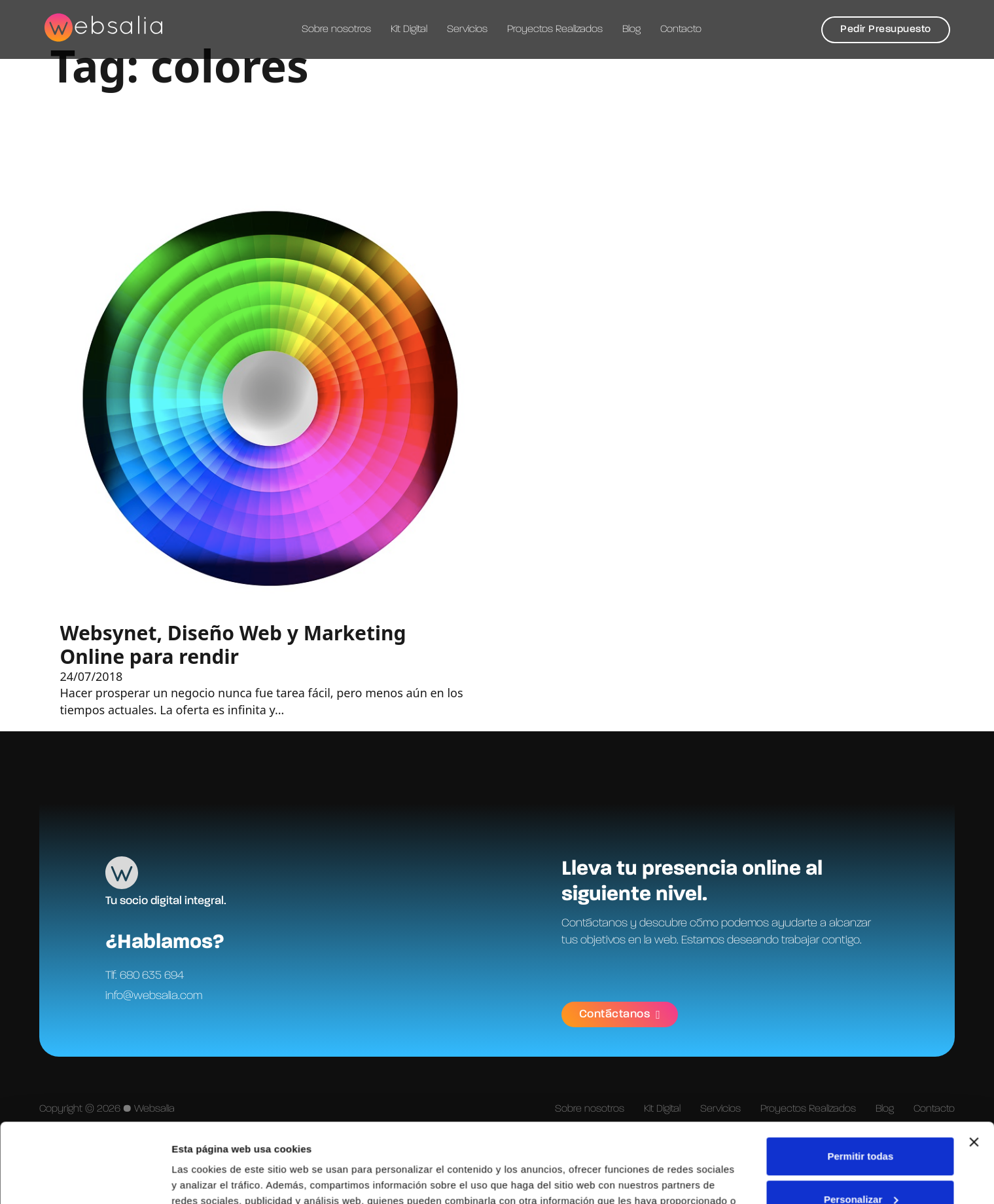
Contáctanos (620, 1014)
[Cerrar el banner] (973, 1067)
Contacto (680, 29)
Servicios (467, 29)
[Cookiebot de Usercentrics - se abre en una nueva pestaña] (84, 1178)
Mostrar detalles (209, 1178)
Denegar (860, 1167)
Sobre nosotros (336, 29)
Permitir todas (860, 1081)
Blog (631, 29)
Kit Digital (409, 29)
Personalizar (861, 1124)
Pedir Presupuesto (885, 29)
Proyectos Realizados (555, 29)
